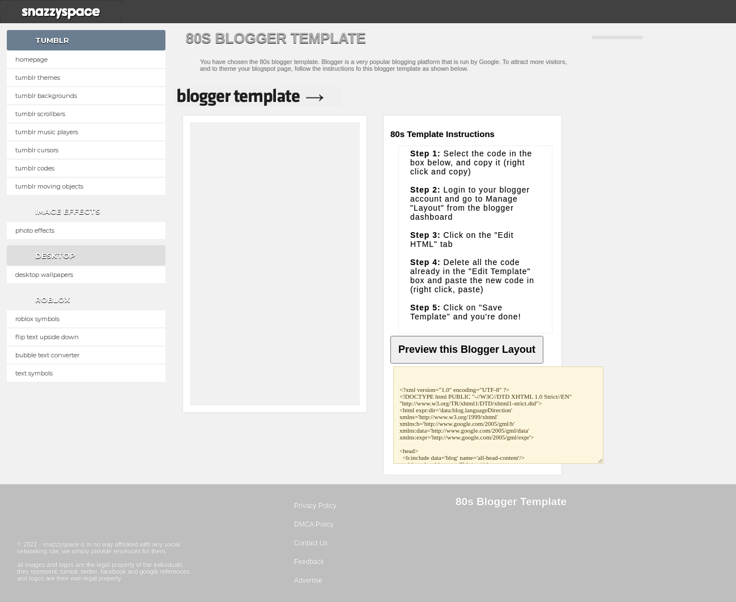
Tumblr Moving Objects (49, 186)
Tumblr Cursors (36, 150)
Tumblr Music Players (46, 132)
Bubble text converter (47, 355)
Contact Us (310, 543)
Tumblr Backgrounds (46, 96)
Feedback (309, 562)
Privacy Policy (315, 506)
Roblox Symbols (37, 319)
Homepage (31, 59)
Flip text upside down (47, 337)
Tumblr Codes (34, 168)
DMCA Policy (314, 524)
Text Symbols (34, 373)
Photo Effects (34, 230)
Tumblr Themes (37, 78)
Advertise (308, 580)
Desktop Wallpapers (44, 275)
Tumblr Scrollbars (40, 114)
